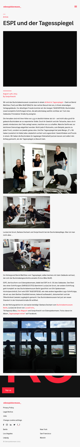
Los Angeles (8, 433)
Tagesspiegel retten (17, 313)
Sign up (8, 390)
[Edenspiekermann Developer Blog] (18, 424)
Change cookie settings (12, 420)
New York (43, 429)
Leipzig (6, 438)
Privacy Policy (8, 408)
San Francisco (45, 433)
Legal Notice (8, 412)
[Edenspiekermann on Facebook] (3, 424)
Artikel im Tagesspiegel (54, 102)
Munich (43, 438)
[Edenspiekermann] (12, 6)
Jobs (5, 416)
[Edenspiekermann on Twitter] (14, 424)
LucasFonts (29, 308)
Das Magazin (23, 311)
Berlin (5, 429)
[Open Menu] (75, 6)
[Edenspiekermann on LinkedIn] (10, 424)
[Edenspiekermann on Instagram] (7, 424)
